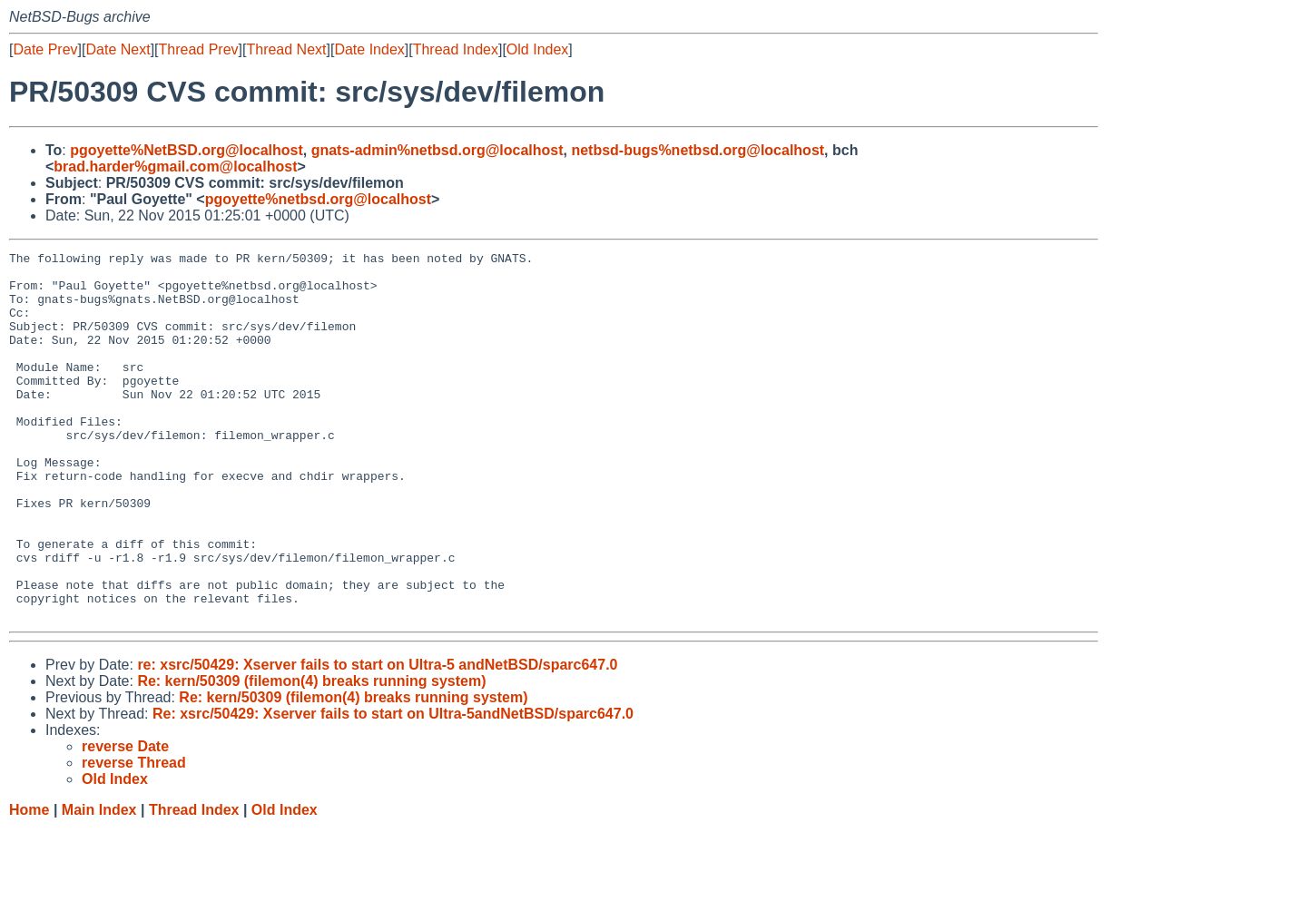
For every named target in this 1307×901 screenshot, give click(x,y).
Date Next (117, 49)
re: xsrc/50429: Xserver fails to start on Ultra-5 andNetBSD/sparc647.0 (377, 738)
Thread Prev (199, 49)
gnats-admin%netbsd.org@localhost (437, 150)
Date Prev (45, 49)
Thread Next (286, 49)
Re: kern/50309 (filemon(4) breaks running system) (311, 754)
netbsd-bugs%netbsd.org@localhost (697, 150)
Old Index (537, 49)
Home (29, 883)
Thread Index (455, 49)
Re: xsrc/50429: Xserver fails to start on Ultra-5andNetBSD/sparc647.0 (393, 787)
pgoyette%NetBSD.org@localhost (186, 150)
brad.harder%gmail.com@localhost (175, 166)
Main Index (99, 883)
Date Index (369, 49)
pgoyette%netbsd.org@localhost (318, 199)
